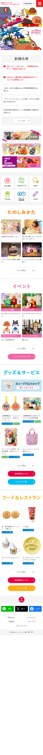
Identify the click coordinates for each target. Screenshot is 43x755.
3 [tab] (5, 48)
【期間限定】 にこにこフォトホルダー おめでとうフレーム (11, 418)
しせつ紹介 (7, 182)
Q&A (35, 182)
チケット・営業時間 (21, 195)
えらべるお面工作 (7, 340)
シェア (35, 609)
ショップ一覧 (21, 482)
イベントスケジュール (21, 356)
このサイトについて (21, 626)
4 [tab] (6, 48)
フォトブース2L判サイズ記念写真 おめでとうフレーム (11, 451)
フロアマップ (21, 182)
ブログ (35, 195)
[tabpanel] (21, 28)
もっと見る (22, 121)
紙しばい (25, 340)
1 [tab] (2, 48)
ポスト (20, 609)
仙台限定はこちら (21, 474)
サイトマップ (31, 621)
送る (6, 609)
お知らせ (21, 58)
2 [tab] (3, 48)
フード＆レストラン (21, 497)
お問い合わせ (11, 617)
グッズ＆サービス (21, 372)
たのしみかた (21, 212)
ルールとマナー (31, 617)
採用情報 (11, 621)
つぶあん (26, 526)
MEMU (39, 3)
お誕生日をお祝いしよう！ (10, 236)
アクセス (7, 195)
